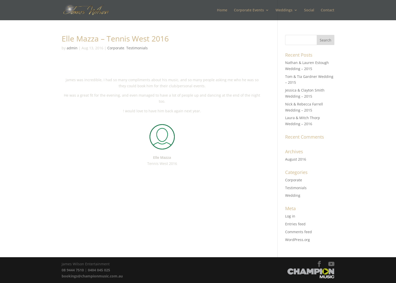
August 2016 (295, 159)
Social (309, 10)
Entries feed (295, 224)
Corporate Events (249, 10)
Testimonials (137, 48)
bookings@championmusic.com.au (92, 276)
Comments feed (298, 231)
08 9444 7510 (73, 270)
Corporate (115, 48)
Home (222, 10)
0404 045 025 (99, 270)
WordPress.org (297, 239)
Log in (290, 216)
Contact (327, 10)
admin (72, 48)
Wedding (292, 195)
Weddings (284, 10)
